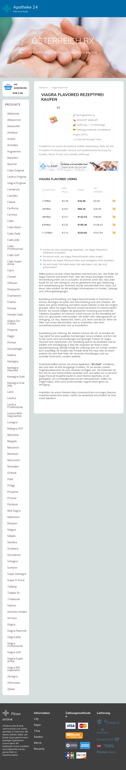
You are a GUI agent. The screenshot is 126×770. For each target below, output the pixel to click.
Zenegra (12, 676)
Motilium (12, 454)
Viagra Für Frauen (13, 322)
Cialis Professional (15, 247)
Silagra (11, 529)
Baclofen (12, 158)
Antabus (12, 132)
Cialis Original (15, 170)
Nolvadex (13, 466)
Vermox (12, 618)
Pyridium (12, 504)
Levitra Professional (15, 406)
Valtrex (11, 605)
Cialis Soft (13, 255)
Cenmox (12, 214)
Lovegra (12, 422)
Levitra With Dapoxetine (14, 415)
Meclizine (13, 435)
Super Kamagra (16, 574)
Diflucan (12, 283)
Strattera (12, 548)
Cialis (10, 221)
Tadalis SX (13, 593)
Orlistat (11, 473)
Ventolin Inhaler (17, 612)
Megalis (12, 441)
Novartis (39, 749)
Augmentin (14, 151)
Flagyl (10, 336)
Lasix (10, 392)
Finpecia (12, 330)
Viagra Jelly (14, 637)
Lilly (36, 719)
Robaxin (12, 523)
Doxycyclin (13, 289)
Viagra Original (16, 183)
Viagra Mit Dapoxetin (13, 669)
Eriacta (11, 302)
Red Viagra (13, 510)
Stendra (12, 542)
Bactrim (12, 164)
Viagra (11, 624)
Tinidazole (13, 599)
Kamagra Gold (16, 376)
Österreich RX (63, 41)
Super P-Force (16, 580)
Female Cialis (15, 314)
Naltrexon (13, 517)
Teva (37, 731)
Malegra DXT (15, 428)
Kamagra (12, 361)
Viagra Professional (15, 645)
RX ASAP (96, 364)
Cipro (10, 270)
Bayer (37, 725)
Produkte (12, 104)
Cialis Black (14, 227)
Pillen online (11, 717)
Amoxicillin (13, 126)
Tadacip (12, 586)
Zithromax (13, 682)
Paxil (10, 479)
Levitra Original (16, 176)
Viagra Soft (14, 652)
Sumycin (12, 567)
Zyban (11, 689)
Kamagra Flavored (12, 369)
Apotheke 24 (20, 8)
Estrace (11, 308)
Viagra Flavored (16, 630)
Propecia (12, 492)
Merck (38, 743)
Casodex (12, 195)
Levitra (11, 398)
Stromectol (14, 555)
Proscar (12, 498)
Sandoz (38, 737)
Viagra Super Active (15, 660)
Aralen (11, 139)
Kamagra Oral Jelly (15, 384)
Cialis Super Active (14, 263)
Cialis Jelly (13, 240)
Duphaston (14, 295)
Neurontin (13, 460)
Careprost (13, 189)
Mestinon (13, 447)
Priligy (11, 485)
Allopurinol (14, 120)
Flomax (11, 342)
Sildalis (11, 536)
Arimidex (12, 145)
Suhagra (12, 561)
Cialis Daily (13, 233)
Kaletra (11, 355)
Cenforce (12, 208)
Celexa (11, 202)
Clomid (11, 276)
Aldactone (13, 113)
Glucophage (14, 349)
